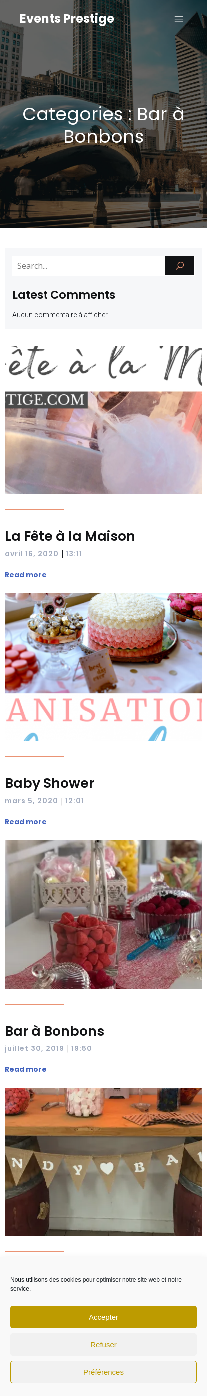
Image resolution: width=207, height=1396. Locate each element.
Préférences (103, 1372)
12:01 (74, 801)
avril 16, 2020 (32, 554)
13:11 (74, 554)
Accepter (103, 1317)
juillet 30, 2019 (34, 1048)
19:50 (81, 1048)
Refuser (103, 1344)
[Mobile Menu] (178, 18)
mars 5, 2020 (31, 801)
